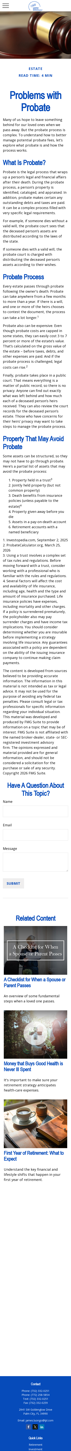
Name (7, 801)
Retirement (35, 1444)
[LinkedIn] (41, 1426)
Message (10, 848)
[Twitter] (35, 1426)
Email (7, 825)
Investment (35, 1449)
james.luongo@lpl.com (39, 1420)
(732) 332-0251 (39, 1399)
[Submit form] (13, 883)
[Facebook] (28, 1426)
